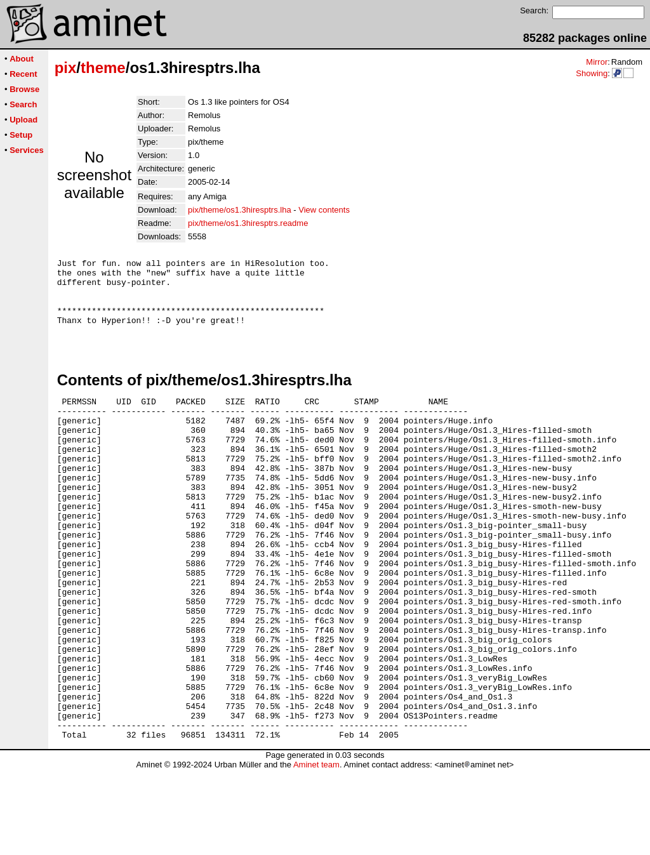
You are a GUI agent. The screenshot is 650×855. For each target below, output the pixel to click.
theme (103, 67)
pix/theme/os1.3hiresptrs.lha (239, 210)
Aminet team (316, 850)
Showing (591, 73)
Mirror (596, 62)
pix (66, 67)
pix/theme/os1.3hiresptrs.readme (248, 223)
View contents (324, 210)
